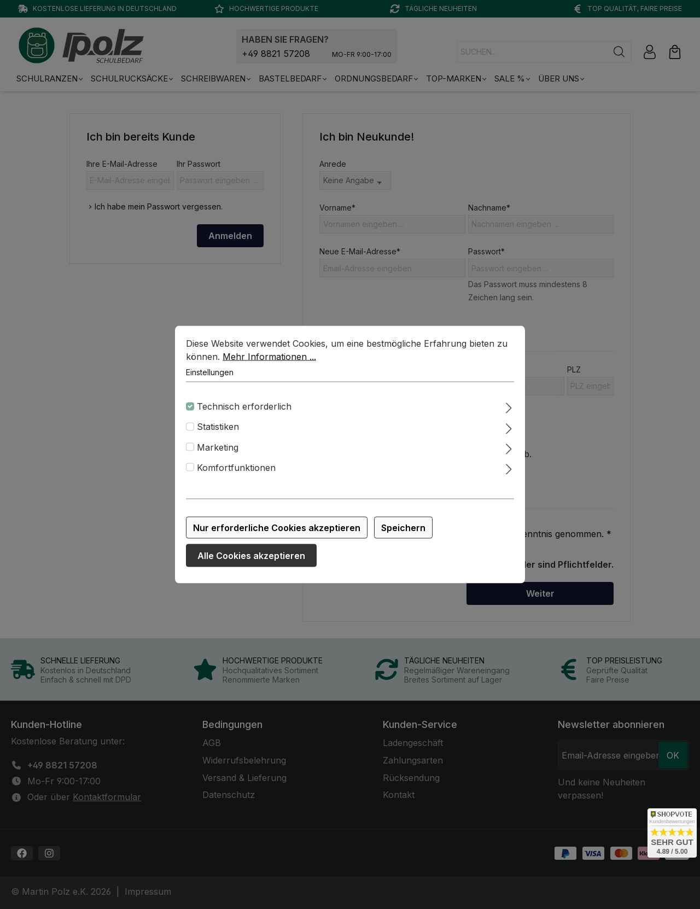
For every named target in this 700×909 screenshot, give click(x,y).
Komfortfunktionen (236, 469)
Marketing (217, 449)
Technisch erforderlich (244, 408)
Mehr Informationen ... (269, 358)
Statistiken (218, 428)
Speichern (403, 530)
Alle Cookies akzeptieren (251, 557)
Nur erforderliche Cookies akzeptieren (276, 530)
